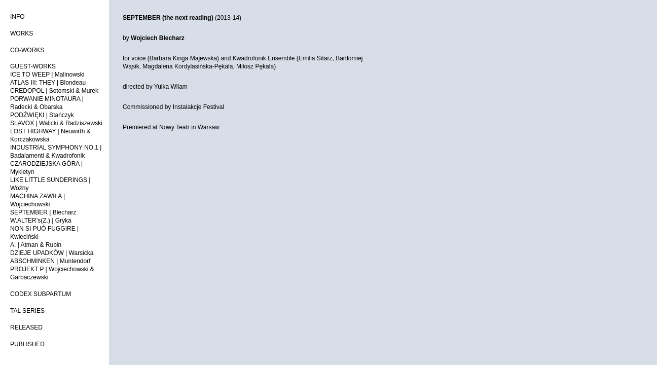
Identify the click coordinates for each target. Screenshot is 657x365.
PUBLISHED (27, 344)
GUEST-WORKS (33, 66)
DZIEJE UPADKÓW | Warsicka (51, 253)
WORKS (21, 33)
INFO (17, 16)
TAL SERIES (27, 310)
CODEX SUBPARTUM (40, 294)
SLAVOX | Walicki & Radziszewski (56, 123)
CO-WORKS (27, 50)
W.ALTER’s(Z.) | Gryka (40, 220)
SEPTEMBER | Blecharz (43, 212)
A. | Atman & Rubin (35, 244)
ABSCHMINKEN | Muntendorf (50, 261)
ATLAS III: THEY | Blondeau (48, 82)
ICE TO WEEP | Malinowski (47, 74)
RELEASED (26, 327)
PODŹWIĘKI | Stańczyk (42, 115)
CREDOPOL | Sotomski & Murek (54, 90)
